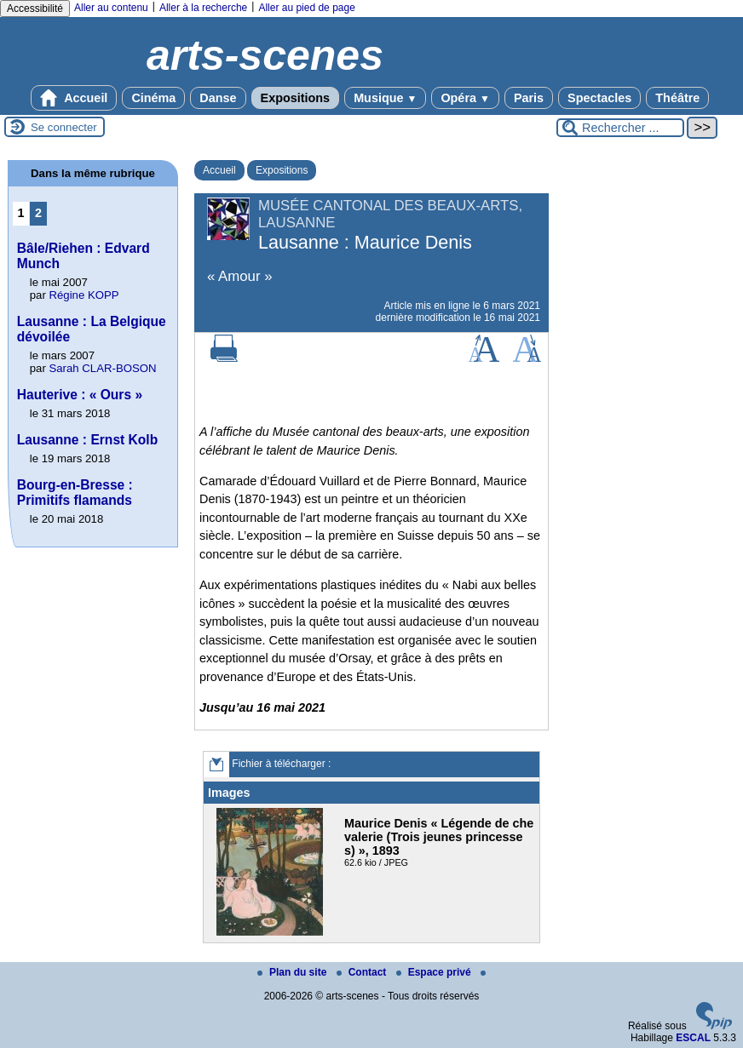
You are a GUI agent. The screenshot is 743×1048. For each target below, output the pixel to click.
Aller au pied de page (306, 8)
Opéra (465, 98)
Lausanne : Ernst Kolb (87, 439)
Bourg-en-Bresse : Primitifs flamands (75, 492)
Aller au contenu (111, 8)
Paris (529, 98)
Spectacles (599, 98)
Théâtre (677, 98)
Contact (363, 972)
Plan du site (293, 972)
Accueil (74, 97)
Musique (385, 98)
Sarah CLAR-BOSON (102, 368)
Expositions (296, 98)
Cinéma (153, 98)
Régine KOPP (83, 295)
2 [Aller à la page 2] (38, 213)
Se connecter (64, 127)
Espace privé (435, 972)
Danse (217, 98)
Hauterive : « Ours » (79, 394)
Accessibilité (35, 8)
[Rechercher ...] (620, 127)
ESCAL (693, 1038)
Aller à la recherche (203, 8)
